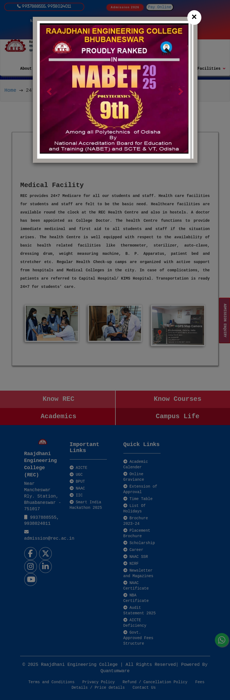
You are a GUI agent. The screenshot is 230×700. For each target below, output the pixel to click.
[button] (48, 90)
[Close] (194, 17)
